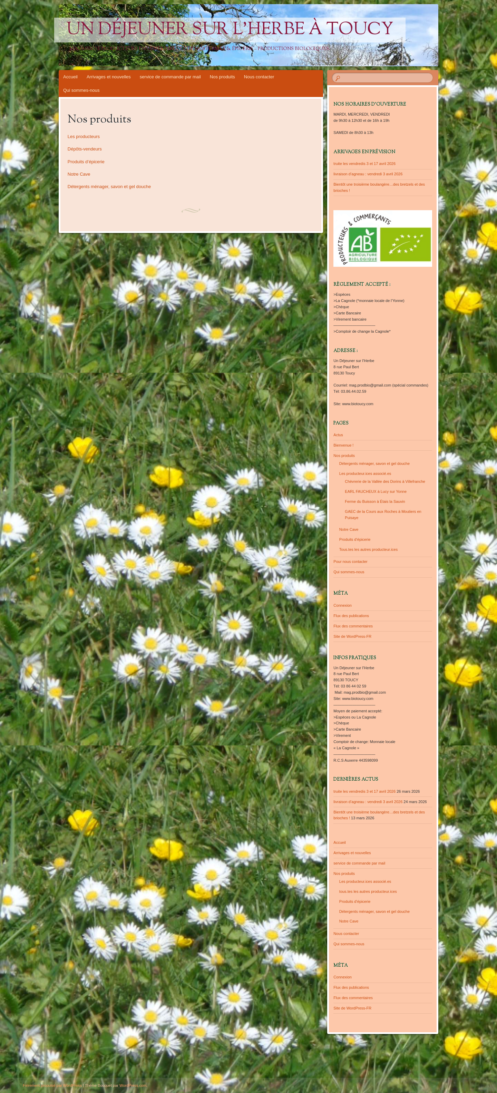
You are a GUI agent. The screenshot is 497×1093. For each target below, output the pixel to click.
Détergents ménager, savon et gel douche (109, 186)
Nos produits (222, 76)
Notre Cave (79, 174)
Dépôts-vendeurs (85, 149)
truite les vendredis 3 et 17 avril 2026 (364, 164)
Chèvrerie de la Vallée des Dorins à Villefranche (385, 481)
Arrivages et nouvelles (109, 76)
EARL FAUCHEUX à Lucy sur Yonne (376, 491)
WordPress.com (132, 1085)
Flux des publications (351, 616)
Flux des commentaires (353, 626)
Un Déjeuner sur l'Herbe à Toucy (229, 30)
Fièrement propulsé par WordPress (52, 1085)
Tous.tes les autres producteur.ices (368, 549)
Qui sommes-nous (81, 90)
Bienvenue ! (343, 445)
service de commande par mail (170, 76)
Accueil (70, 76)
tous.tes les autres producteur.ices (368, 891)
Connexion (342, 605)
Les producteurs (84, 136)
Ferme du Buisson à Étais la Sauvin (375, 501)
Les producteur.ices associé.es (365, 473)
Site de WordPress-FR (352, 636)
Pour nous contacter (350, 561)
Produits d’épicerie (86, 161)
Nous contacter (259, 76)
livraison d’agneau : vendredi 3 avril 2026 (367, 174)
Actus (338, 435)
